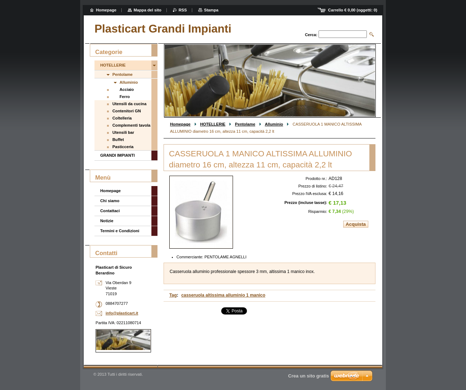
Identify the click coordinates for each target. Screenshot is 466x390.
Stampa (211, 10)
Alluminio (274, 124)
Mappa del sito (147, 10)
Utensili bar (123, 132)
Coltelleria (122, 118)
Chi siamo (109, 201)
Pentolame (245, 124)
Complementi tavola (131, 125)
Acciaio (127, 89)
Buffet (118, 139)
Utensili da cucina (129, 104)
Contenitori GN (126, 111)
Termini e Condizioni (119, 231)
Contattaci (110, 211)
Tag (173, 295)
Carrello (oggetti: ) (352, 10)
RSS (183, 10)
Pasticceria (123, 147)
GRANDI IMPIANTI (117, 155)
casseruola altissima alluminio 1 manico (223, 295)
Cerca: (311, 35)
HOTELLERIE (212, 124)
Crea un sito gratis (308, 376)
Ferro (125, 96)
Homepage (180, 124)
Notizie (106, 221)
